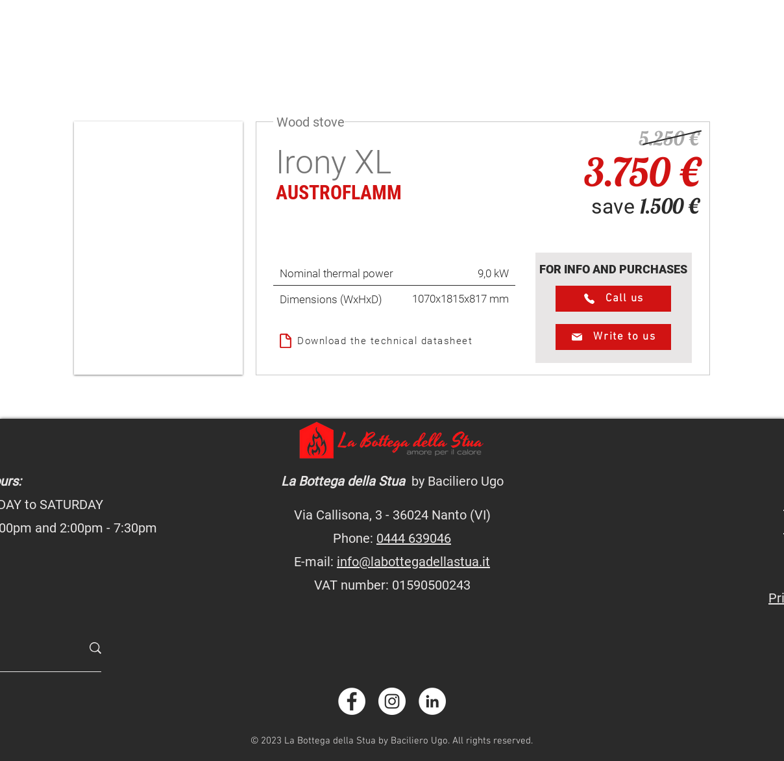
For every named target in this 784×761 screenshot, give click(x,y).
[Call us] (613, 299)
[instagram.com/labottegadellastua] (392, 701)
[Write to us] (613, 337)
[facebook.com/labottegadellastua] (351, 701)
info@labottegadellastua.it (413, 561)
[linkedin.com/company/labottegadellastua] (432, 701)
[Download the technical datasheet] (394, 340)
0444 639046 (413, 538)
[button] (158, 248)
